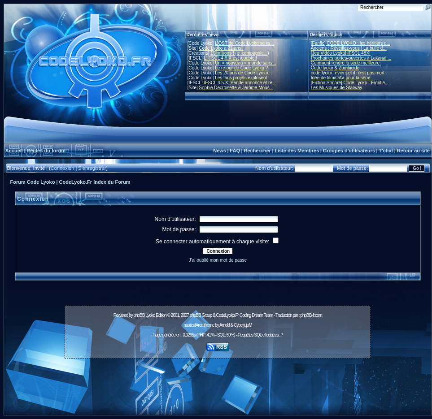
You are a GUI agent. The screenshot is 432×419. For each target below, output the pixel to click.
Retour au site (413, 150)
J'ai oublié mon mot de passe (218, 260)
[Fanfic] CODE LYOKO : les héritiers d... (350, 43)
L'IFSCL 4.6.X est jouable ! (230, 58)
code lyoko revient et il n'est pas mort (347, 72)
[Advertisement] (218, 381)
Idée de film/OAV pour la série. (341, 77)
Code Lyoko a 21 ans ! (221, 48)
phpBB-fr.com (311, 315)
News (219, 150)
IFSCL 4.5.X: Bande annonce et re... (240, 82)
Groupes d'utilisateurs (349, 150)
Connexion (62, 168)
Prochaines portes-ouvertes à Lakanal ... (351, 58)
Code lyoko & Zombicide (335, 67)
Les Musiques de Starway (336, 87)
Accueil (14, 150)
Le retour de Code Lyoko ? (241, 67)
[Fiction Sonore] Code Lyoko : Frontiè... (350, 82)
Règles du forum (45, 150)
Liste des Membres (297, 150)
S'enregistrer (92, 168)
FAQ (235, 150)
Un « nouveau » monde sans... (245, 62)
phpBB (138, 315)
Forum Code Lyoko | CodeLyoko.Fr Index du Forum (70, 182)
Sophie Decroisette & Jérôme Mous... (236, 87)
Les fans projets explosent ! (242, 77)
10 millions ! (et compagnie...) (239, 53)
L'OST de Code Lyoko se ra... (244, 43)
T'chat (386, 150)
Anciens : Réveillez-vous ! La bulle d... (349, 48)
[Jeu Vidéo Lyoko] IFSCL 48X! (341, 53)
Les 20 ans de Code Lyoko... (243, 72)
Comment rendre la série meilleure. (346, 62)
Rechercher (257, 150)
